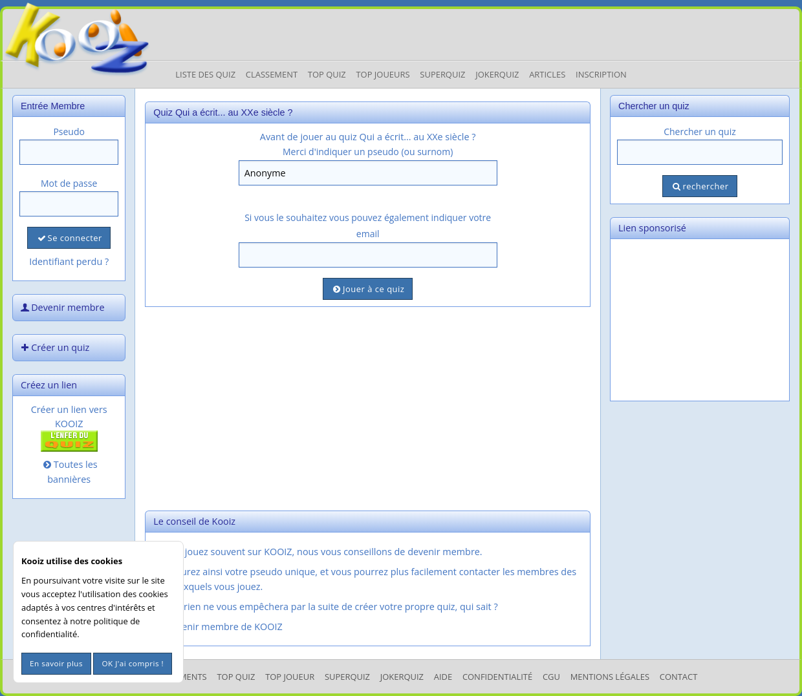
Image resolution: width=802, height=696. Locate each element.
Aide (443, 676)
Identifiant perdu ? (69, 261)
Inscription (601, 74)
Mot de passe (69, 183)
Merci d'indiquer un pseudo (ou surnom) (368, 151)
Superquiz (442, 74)
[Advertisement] (368, 407)
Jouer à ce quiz (367, 289)
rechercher (699, 186)
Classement (272, 74)
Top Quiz (327, 74)
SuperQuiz (347, 676)
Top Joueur (289, 676)
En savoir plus (56, 663)
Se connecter (69, 238)
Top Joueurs (382, 74)
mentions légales (609, 676)
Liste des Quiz (205, 74)
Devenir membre (61, 307)
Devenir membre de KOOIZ (217, 626)
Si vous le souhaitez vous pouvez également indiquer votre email (367, 225)
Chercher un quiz (700, 131)
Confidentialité (497, 676)
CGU (551, 676)
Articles (547, 74)
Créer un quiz (53, 347)
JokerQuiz (497, 74)
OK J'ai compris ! (133, 663)
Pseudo (69, 131)
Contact (679, 676)
